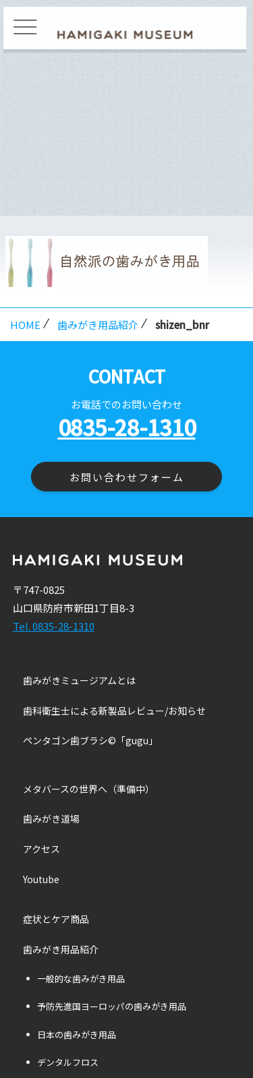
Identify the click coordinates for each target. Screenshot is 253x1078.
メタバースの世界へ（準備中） (88, 789)
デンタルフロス (68, 1062)
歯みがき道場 (51, 818)
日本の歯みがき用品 (76, 1034)
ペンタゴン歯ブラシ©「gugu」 (90, 740)
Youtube (41, 879)
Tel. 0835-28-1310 (53, 626)
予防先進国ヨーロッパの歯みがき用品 (111, 1006)
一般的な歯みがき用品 (81, 978)
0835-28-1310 (127, 426)
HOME (25, 325)
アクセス (41, 849)
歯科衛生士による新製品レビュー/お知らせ (114, 710)
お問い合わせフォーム (126, 477)
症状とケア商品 (56, 919)
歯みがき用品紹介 (97, 325)
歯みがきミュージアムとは (79, 680)
